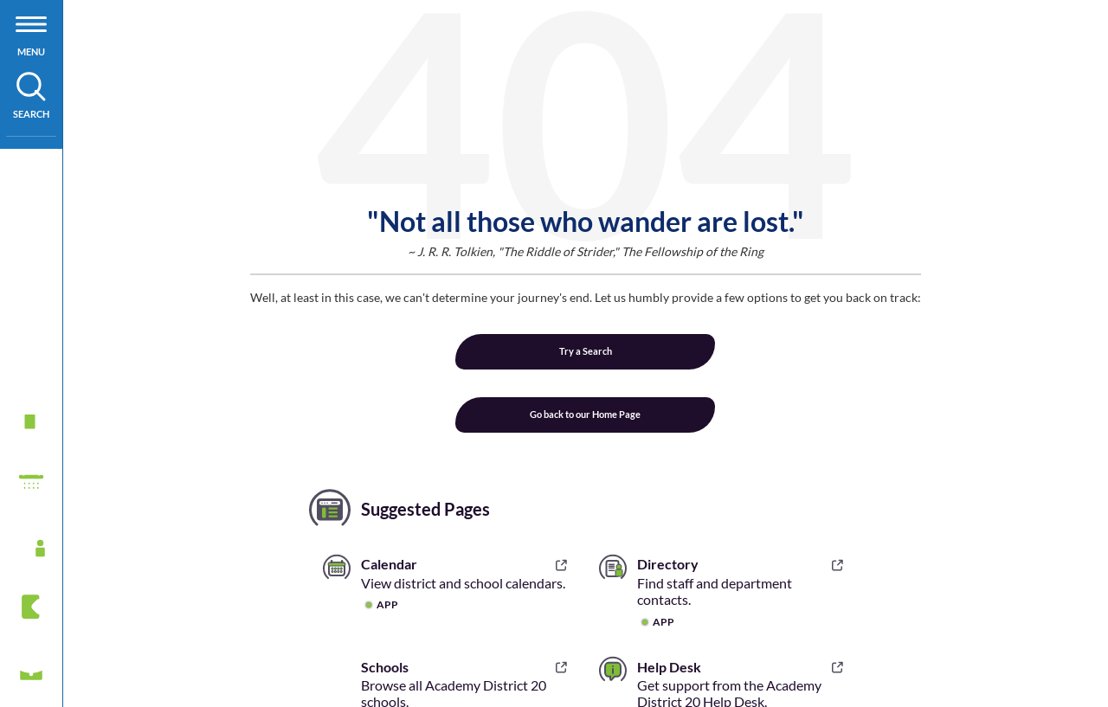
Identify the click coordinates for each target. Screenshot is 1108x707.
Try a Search (585, 351)
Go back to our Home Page (585, 414)
